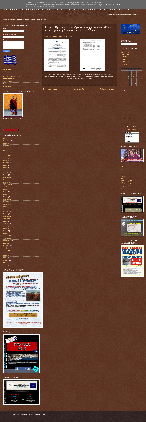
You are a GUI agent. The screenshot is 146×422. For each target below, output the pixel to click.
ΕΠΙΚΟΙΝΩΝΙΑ (7, 86)
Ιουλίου (5, 165)
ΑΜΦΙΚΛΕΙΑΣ (124, 64)
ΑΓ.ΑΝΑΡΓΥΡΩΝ (125, 52)
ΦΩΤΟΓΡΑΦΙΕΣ (7, 81)
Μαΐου (5, 148)
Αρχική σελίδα (78, 89)
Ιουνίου (5, 143)
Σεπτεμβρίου (7, 140)
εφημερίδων (135, 118)
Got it (118, 4)
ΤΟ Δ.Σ (5, 71)
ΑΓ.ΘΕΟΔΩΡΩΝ (125, 54)
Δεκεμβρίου (6, 182)
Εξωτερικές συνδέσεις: (132, 129)
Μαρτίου (5, 138)
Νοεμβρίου (6, 245)
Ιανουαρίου (6, 145)
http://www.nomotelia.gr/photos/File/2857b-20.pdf (58, 36)
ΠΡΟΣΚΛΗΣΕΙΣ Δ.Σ (8, 79)
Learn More (110, 4)
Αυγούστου (6, 187)
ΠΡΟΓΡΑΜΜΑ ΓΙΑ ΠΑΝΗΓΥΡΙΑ (11, 76)
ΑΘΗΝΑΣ (123, 59)
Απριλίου (6, 172)
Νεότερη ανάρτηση (49, 89)
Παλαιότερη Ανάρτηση (108, 89)
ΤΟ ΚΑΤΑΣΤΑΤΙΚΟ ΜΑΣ (9, 74)
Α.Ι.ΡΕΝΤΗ (124, 57)
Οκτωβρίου (6, 162)
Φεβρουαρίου (7, 158)
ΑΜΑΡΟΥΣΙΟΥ (125, 62)
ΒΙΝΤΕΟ (5, 83)
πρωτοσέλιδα (128, 118)
